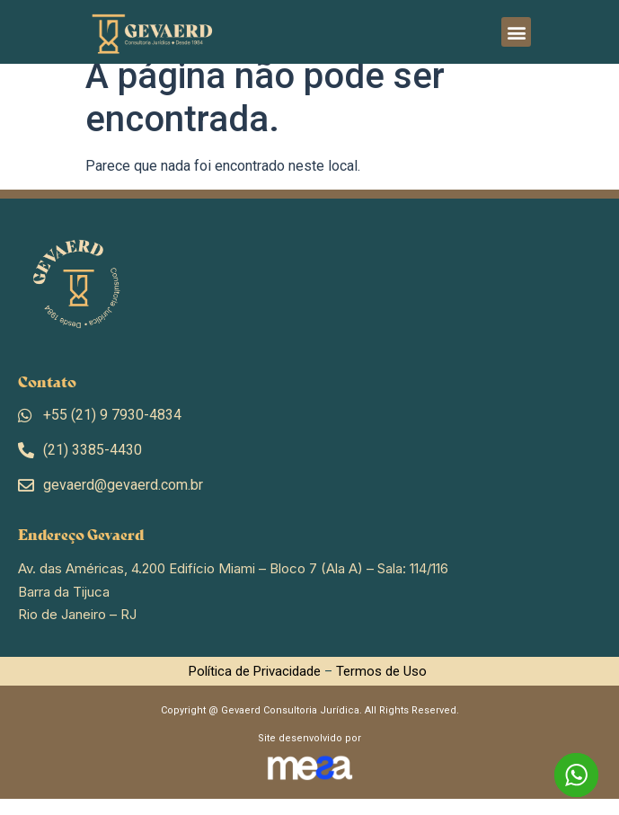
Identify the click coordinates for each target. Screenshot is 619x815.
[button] (516, 32)
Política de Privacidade (255, 687)
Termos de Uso (381, 687)
